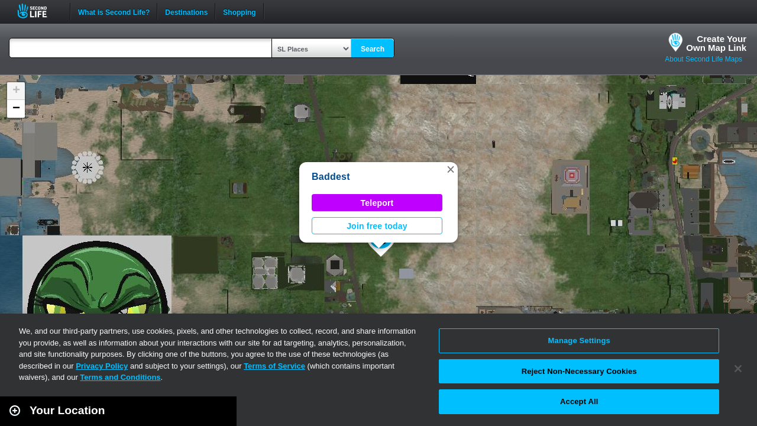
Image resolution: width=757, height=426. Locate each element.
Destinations (186, 11)
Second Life (39, 11)
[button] (451, 169)
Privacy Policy (102, 366)
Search (372, 49)
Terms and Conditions (120, 377)
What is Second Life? (114, 11)
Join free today (377, 226)
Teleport (377, 203)
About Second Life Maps (703, 59)
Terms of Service (274, 366)
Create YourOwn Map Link (716, 43)
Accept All (579, 401)
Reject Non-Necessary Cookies (579, 371)
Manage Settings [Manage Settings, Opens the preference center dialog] (579, 340)
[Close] (738, 369)
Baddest (331, 177)
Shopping (239, 11)
